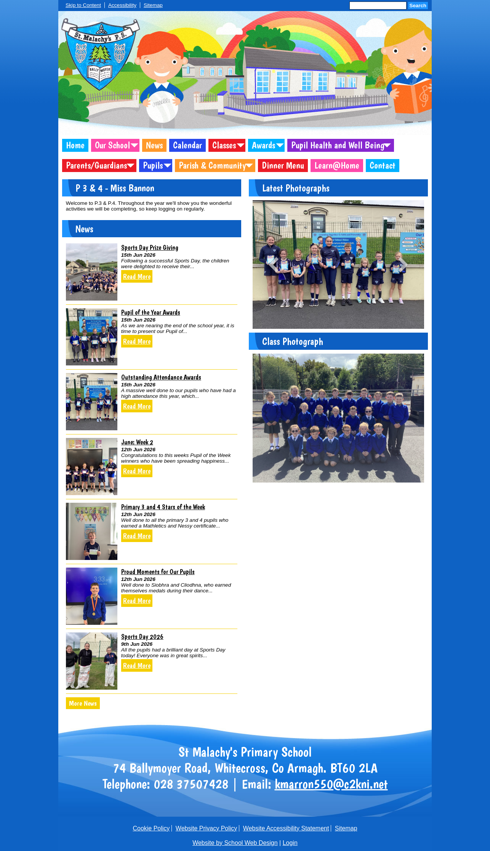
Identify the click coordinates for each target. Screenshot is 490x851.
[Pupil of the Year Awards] (91, 336)
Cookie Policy (151, 828)
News (154, 145)
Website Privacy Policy (206, 828)
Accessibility (122, 5)
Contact (383, 165)
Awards (263, 145)
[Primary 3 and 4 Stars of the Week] (91, 531)
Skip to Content (83, 5)
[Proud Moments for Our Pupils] (91, 596)
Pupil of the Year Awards (150, 312)
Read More (137, 276)
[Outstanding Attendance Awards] (91, 401)
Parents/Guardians (96, 165)
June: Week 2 (137, 442)
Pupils (153, 165)
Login (290, 843)
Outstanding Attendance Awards (161, 377)
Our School (112, 145)
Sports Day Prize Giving (149, 247)
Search (418, 5)
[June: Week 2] (91, 466)
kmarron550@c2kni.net (331, 784)
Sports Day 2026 (142, 636)
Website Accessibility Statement (286, 828)
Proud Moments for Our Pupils (158, 572)
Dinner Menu (283, 165)
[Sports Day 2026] (91, 661)
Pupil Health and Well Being (337, 145)
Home (75, 145)
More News (83, 703)
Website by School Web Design (235, 843)
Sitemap (153, 5)
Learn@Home (336, 165)
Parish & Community (212, 165)
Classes (224, 145)
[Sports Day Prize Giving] (91, 272)
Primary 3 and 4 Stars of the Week (163, 507)
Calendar (187, 145)
